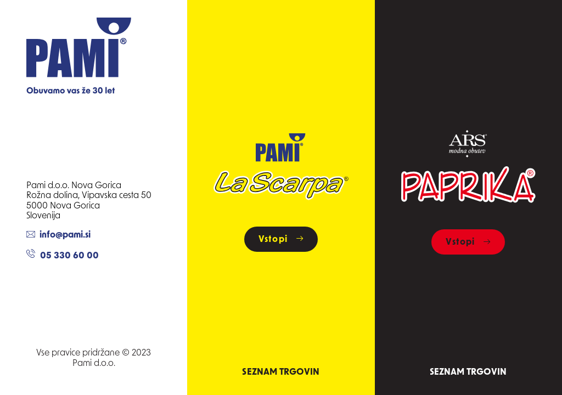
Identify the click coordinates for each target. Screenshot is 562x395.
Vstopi (281, 239)
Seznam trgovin (281, 372)
